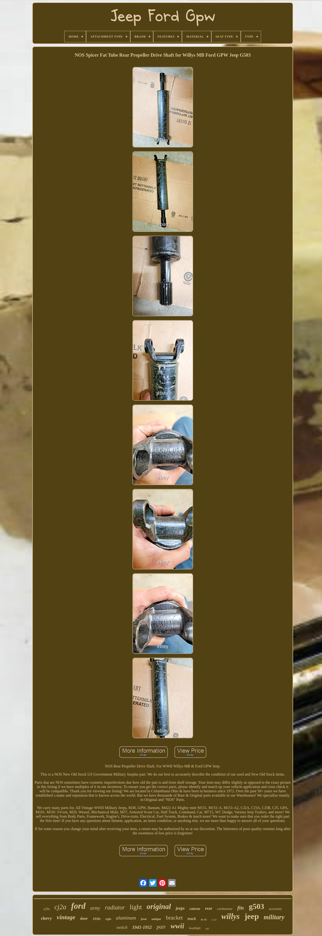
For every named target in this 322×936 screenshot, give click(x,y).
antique (156, 919)
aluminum (126, 918)
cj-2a (214, 919)
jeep (252, 916)
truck (192, 919)
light (136, 907)
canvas (194, 909)
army (95, 908)
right (108, 919)
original (159, 906)
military (274, 917)
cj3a (47, 909)
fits (240, 908)
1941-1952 (142, 927)
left (207, 928)
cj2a (60, 907)
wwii (177, 926)
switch (121, 927)
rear (208, 908)
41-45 (204, 919)
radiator (115, 907)
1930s (96, 919)
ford (78, 906)
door (84, 918)
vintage (66, 917)
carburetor (224, 909)
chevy (46, 918)
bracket (174, 917)
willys (230, 916)
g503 (256, 906)
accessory (275, 909)
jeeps (180, 908)
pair (161, 927)
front (144, 919)
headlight (195, 928)
